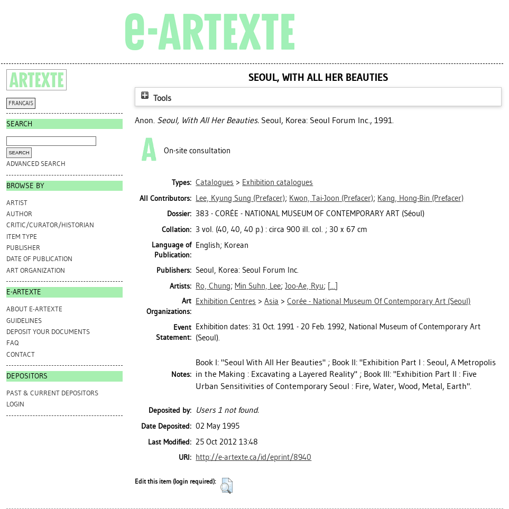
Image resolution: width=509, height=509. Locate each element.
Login (15, 404)
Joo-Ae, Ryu (304, 286)
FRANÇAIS (20, 103)
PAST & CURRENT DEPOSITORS (52, 393)
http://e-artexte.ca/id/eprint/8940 (253, 457)
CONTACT (20, 354)
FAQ (12, 343)
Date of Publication (39, 259)
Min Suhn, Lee (258, 286)
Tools (154, 98)
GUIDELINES (24, 321)
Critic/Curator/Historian (50, 225)
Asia (271, 301)
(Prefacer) (240, 198)
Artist (16, 203)
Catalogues (215, 182)
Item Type (21, 236)
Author (19, 214)
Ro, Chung (213, 286)
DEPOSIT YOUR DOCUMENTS (48, 332)
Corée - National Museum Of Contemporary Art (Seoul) (378, 301)
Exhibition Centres (226, 301)
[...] (333, 286)
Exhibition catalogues (277, 182)
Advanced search (36, 164)
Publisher (23, 248)
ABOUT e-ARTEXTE (34, 309)
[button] (226, 485)
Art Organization (35, 270)
